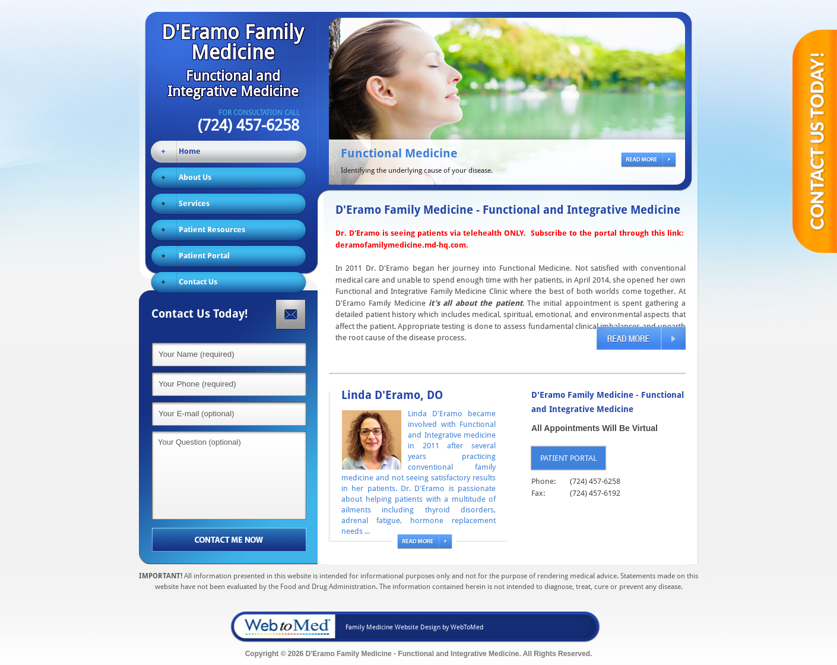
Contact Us (198, 281)
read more (645, 161)
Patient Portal (204, 255)
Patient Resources (212, 229)
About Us (195, 177)
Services (194, 203)
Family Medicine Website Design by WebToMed (414, 627)
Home (190, 151)
